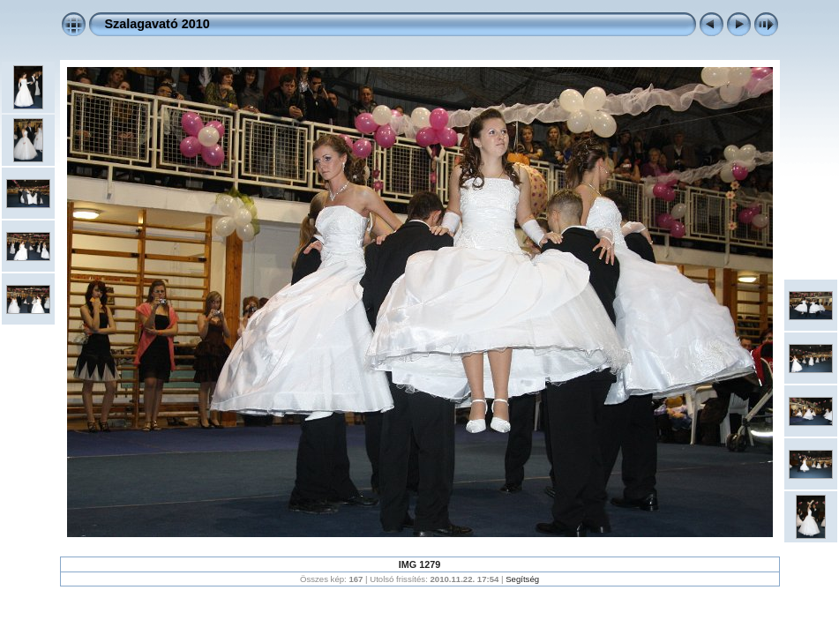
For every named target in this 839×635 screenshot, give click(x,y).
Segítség (522, 579)
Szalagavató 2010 (157, 24)
